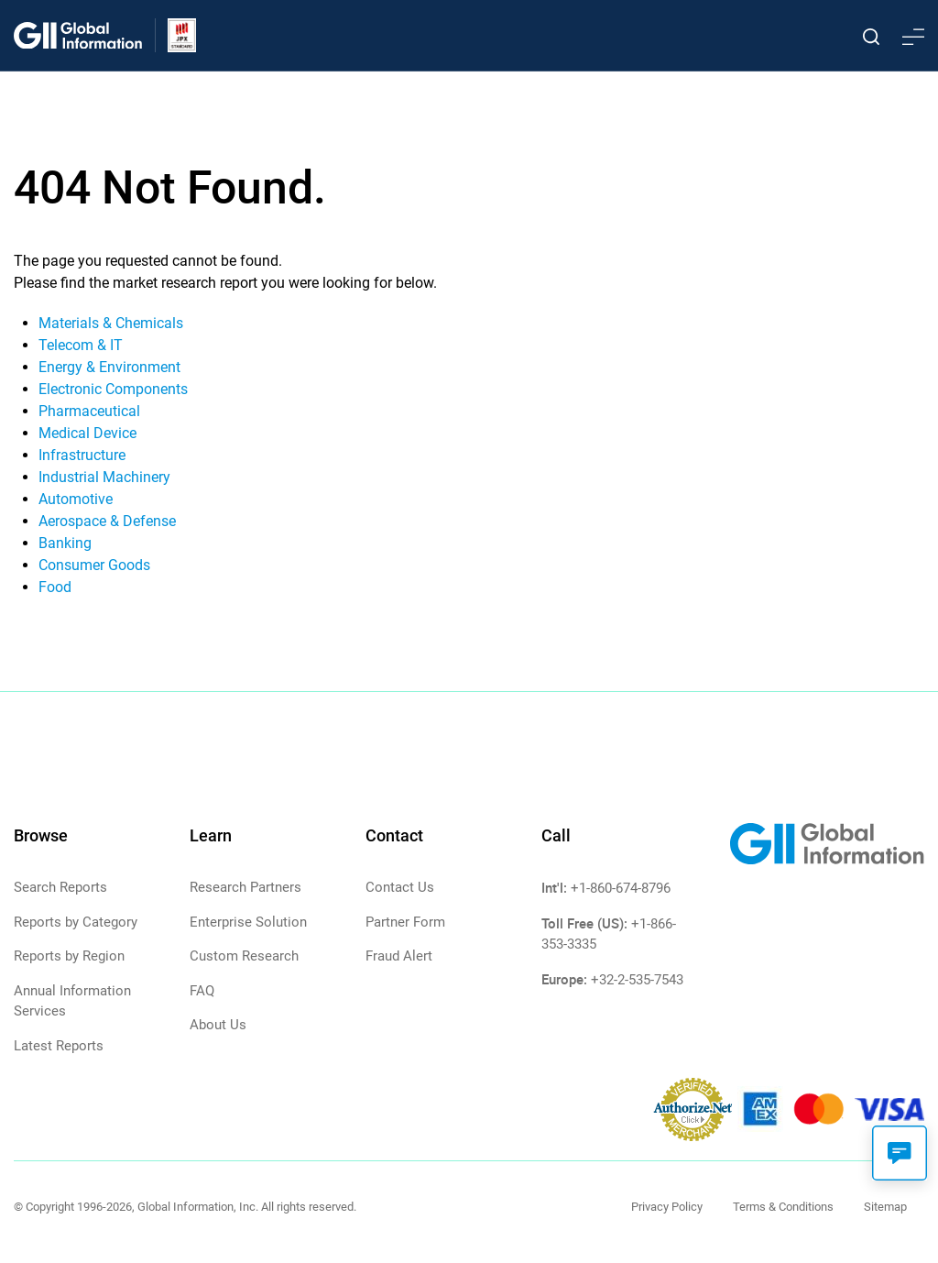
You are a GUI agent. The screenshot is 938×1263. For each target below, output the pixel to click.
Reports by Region (69, 956)
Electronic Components (113, 389)
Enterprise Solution (248, 922)
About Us (218, 1024)
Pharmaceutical (89, 411)
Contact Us (399, 887)
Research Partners (245, 887)
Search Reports (60, 887)
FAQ (202, 991)
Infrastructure (81, 455)
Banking (65, 543)
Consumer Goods (94, 565)
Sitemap (885, 1207)
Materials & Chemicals (110, 323)
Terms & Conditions (783, 1207)
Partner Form (405, 922)
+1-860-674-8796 (621, 888)
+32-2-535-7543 (637, 980)
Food (54, 587)
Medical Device (87, 433)
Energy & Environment (109, 367)
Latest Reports (59, 1046)
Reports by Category (75, 922)
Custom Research (244, 956)
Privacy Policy (667, 1207)
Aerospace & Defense (107, 521)
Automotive (75, 499)
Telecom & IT (80, 345)
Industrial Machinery (104, 477)
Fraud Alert (398, 956)
